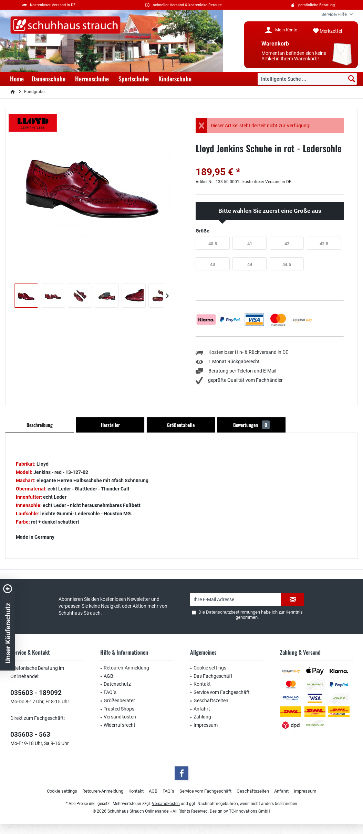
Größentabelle (181, 424)
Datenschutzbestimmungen (233, 612)
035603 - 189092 (36, 693)
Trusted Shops (119, 709)
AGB (108, 676)
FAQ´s (110, 692)
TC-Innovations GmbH (249, 811)
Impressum (206, 725)
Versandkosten (120, 716)
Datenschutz (117, 684)
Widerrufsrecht (119, 725)
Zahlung (202, 716)
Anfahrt (202, 709)
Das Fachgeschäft (213, 676)
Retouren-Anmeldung (126, 668)
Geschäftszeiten (211, 700)
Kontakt (202, 684)
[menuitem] (334, 14)
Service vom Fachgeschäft (222, 692)
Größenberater (119, 700)
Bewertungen (251, 424)
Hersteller (110, 424)
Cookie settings (210, 668)
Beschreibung (40, 424)
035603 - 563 (30, 734)
